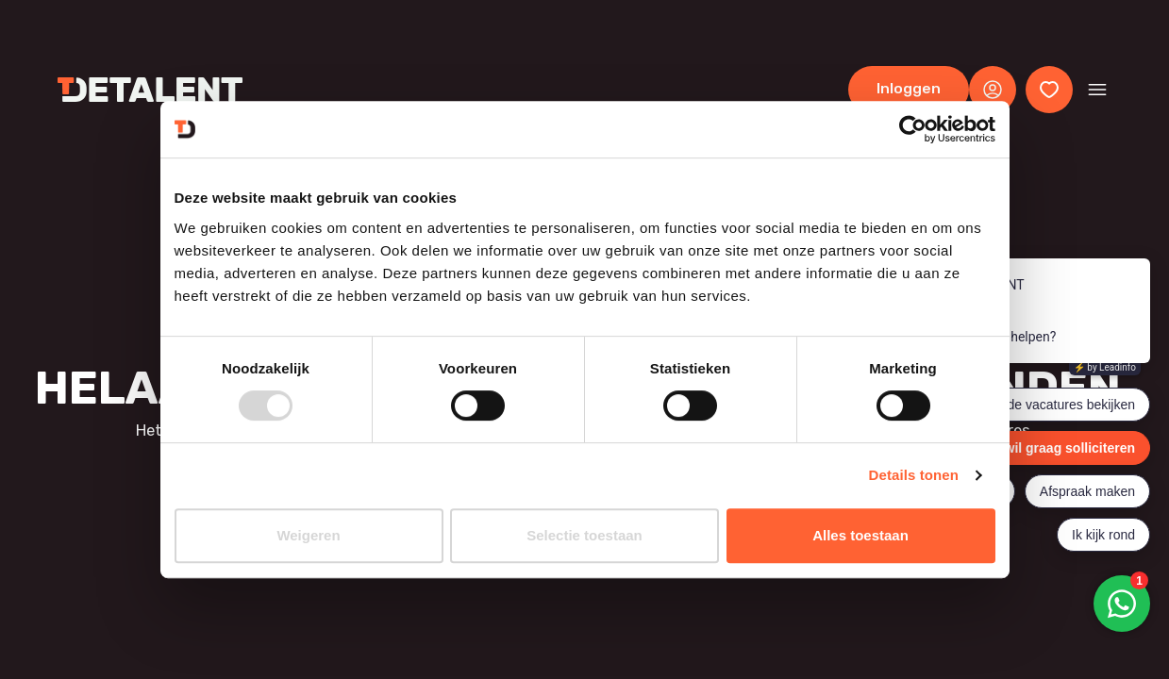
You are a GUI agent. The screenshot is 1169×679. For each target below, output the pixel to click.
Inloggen (909, 88)
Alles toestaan (860, 535)
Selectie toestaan (584, 535)
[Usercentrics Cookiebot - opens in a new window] (912, 129)
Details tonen (914, 475)
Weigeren (308, 535)
